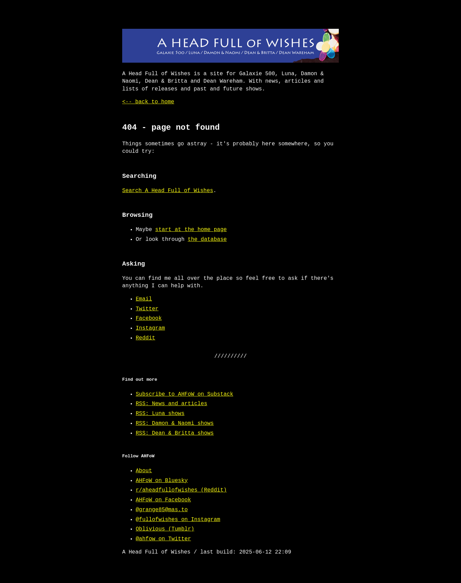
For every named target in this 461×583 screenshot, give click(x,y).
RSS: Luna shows (160, 413)
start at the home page (191, 229)
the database (207, 239)
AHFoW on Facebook (163, 500)
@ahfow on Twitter (163, 539)
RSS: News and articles (171, 404)
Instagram (150, 328)
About (144, 471)
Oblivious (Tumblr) (165, 529)
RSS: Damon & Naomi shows (175, 423)
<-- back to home (148, 102)
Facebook (149, 318)
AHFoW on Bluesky (162, 480)
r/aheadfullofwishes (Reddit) (181, 490)
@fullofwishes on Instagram (178, 519)
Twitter (147, 309)
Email (144, 299)
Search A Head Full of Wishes (167, 190)
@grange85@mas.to (162, 510)
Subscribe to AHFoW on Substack (184, 394)
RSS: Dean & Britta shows (175, 433)
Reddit (145, 338)
